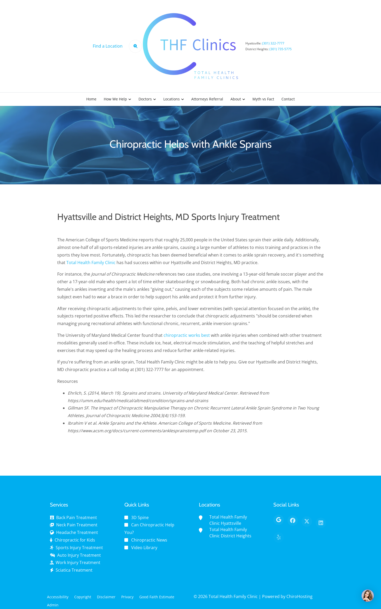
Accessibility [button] (57, 596)
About (235, 98)
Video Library (144, 547)
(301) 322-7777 (273, 43)
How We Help (115, 98)
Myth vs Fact (263, 98)
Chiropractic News (149, 540)
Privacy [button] (127, 596)
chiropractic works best (187, 338)
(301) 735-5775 (280, 49)
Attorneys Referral (207, 98)
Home (91, 98)
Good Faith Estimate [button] (156, 596)
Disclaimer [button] (106, 596)
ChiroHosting (299, 596)
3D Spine (140, 517)
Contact (288, 98)
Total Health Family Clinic (91, 265)
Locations (171, 98)
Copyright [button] (82, 596)
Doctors (145, 98)
